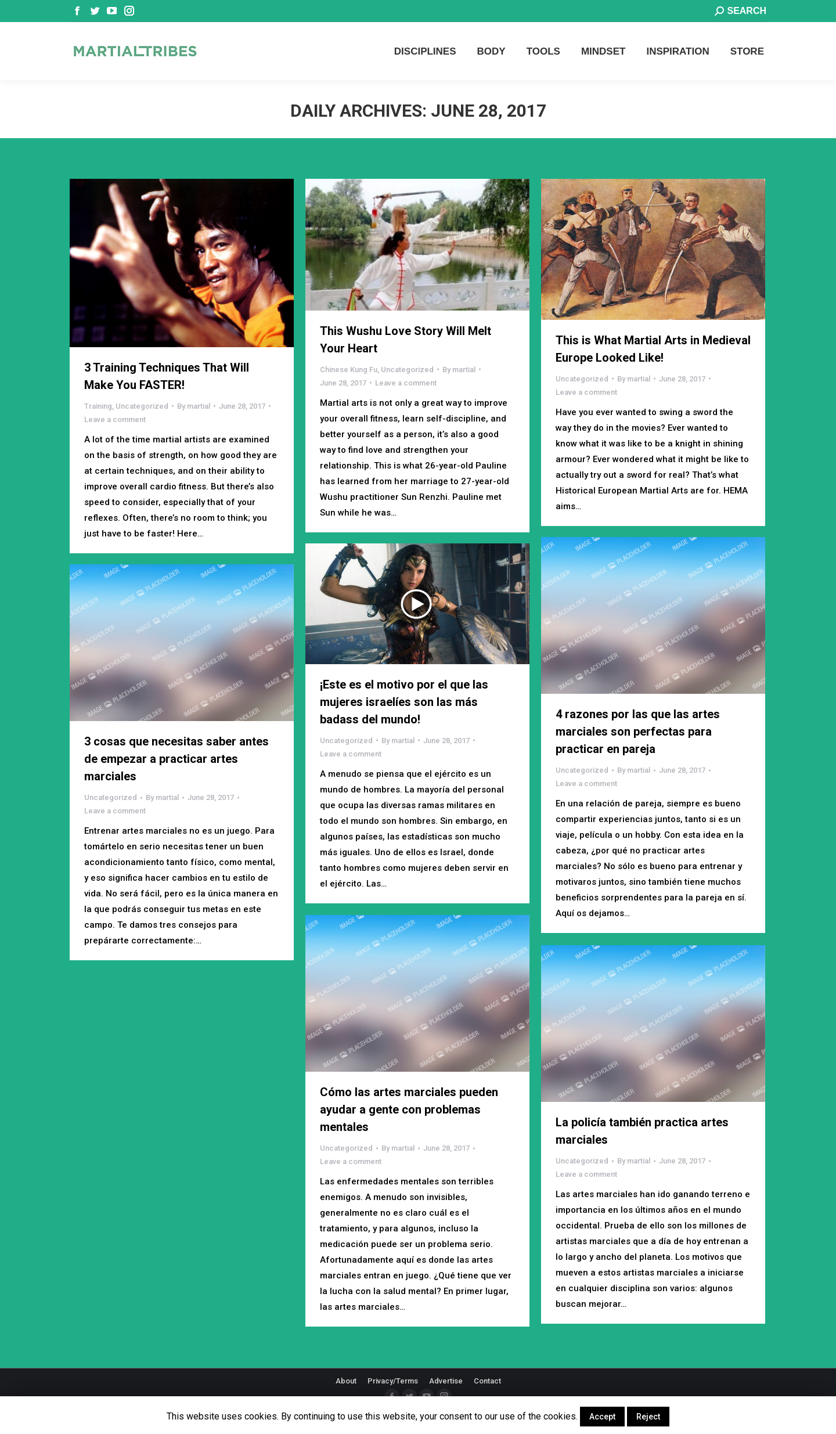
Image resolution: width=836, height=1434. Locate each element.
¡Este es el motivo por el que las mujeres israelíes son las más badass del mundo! (404, 702)
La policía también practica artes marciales (642, 1131)
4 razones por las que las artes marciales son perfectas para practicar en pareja (638, 731)
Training (98, 406)
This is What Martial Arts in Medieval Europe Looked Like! (653, 349)
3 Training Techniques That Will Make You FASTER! (166, 376)
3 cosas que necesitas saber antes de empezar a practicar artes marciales (176, 758)
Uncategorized (142, 406)
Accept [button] (602, 1416)
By (193, 406)
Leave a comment (115, 419)
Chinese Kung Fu (348, 369)
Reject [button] (648, 1416)
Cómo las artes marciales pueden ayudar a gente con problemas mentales (409, 1109)
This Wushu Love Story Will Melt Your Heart (405, 339)
